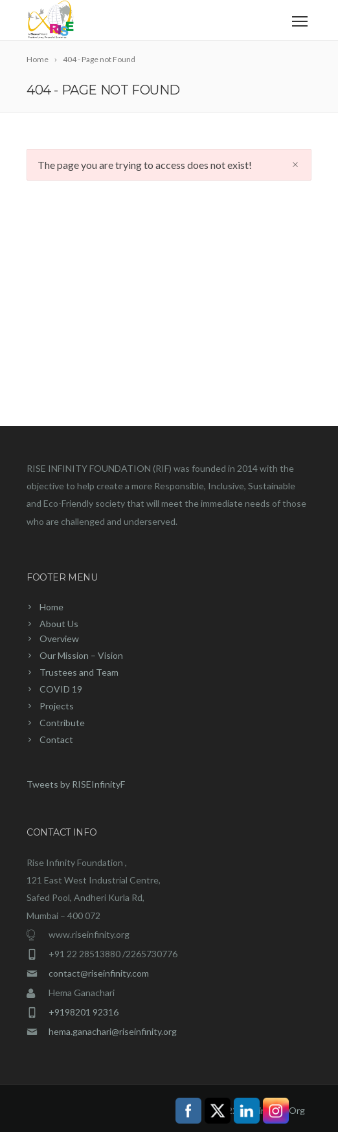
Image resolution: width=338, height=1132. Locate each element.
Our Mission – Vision (81, 655)
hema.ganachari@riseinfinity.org (113, 1031)
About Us (58, 623)
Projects (56, 705)
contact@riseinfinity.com (99, 973)
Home (51, 606)
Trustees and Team (78, 672)
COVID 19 (60, 688)
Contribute (62, 722)
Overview (59, 638)
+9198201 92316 (83, 1011)
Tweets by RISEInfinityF (76, 784)
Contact (56, 739)
